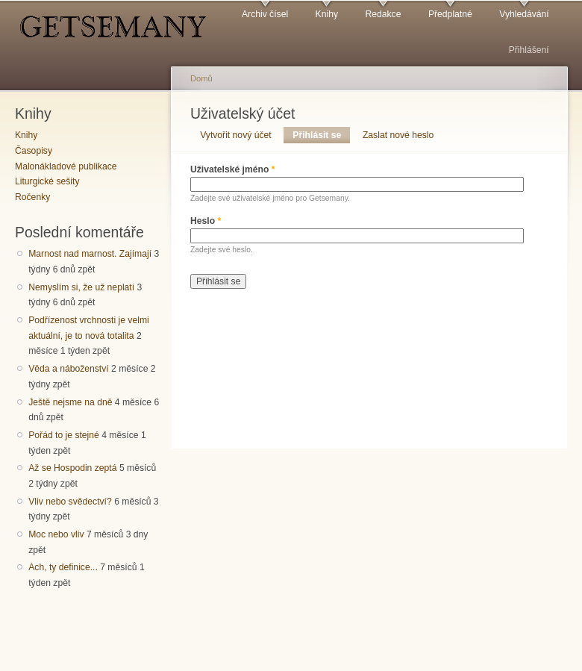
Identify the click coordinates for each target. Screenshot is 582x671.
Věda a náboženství (68, 368)
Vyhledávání (523, 14)
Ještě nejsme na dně (70, 402)
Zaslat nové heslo (398, 135)
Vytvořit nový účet (236, 135)
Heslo (205, 221)
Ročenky (32, 197)
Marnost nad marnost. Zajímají (89, 254)
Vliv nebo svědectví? (70, 501)
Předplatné (450, 14)
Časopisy (33, 151)
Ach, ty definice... (63, 567)
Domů (201, 78)
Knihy (327, 14)
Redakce (383, 14)
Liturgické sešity (47, 181)
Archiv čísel (265, 14)
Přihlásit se (321, 135)
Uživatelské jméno (232, 169)
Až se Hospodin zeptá (72, 468)
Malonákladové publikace (66, 166)
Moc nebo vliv (56, 534)
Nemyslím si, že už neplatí (81, 287)
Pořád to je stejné (63, 435)
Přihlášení (529, 50)
